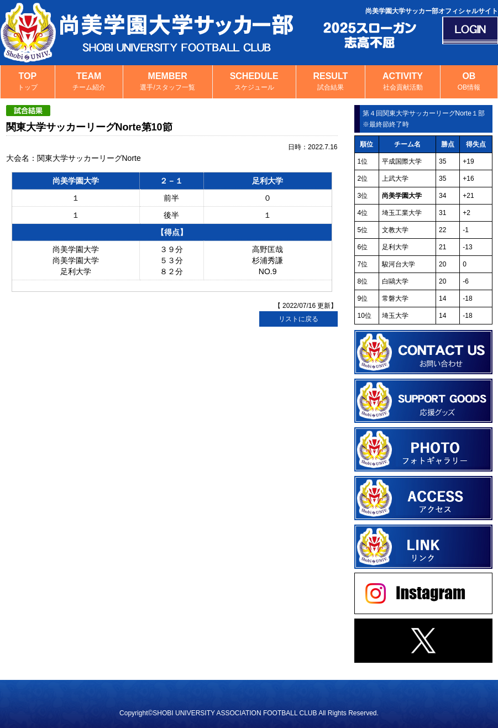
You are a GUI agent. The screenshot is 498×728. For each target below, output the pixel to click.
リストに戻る (298, 319)
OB (469, 82)
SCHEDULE (254, 82)
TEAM (89, 82)
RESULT (331, 82)
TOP (27, 82)
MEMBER (168, 82)
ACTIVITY (403, 82)
